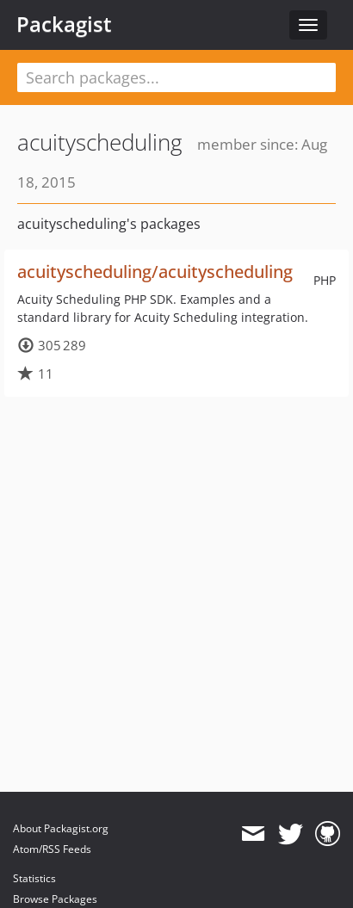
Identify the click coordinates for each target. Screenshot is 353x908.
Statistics (34, 878)
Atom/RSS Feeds (52, 849)
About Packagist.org (60, 828)
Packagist (64, 24)
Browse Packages (55, 899)
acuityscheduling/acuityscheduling (155, 271)
